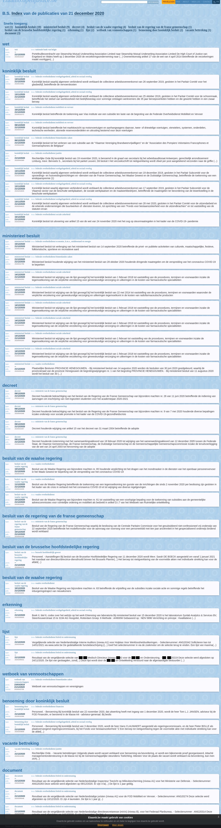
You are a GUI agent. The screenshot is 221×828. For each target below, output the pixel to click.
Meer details (117, 825)
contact (207, 2)
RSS (178, 2)
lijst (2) (90, 30)
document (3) (12, 33)
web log (195, 2)
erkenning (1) (76, 30)
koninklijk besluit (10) (28, 26)
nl (214, 2)
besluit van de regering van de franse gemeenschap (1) (160, 26)
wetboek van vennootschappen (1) (116, 30)
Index (17, 13)
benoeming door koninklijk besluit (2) (161, 30)
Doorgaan (103, 825)
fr (218, 2)
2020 (99, 13)
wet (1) (9, 26)
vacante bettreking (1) (198, 30)
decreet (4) (78, 26)
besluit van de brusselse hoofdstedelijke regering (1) (35, 30)
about (186, 2)
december (84, 13)
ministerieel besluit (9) (57, 26)
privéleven (168, 2)
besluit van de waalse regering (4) (106, 26)
